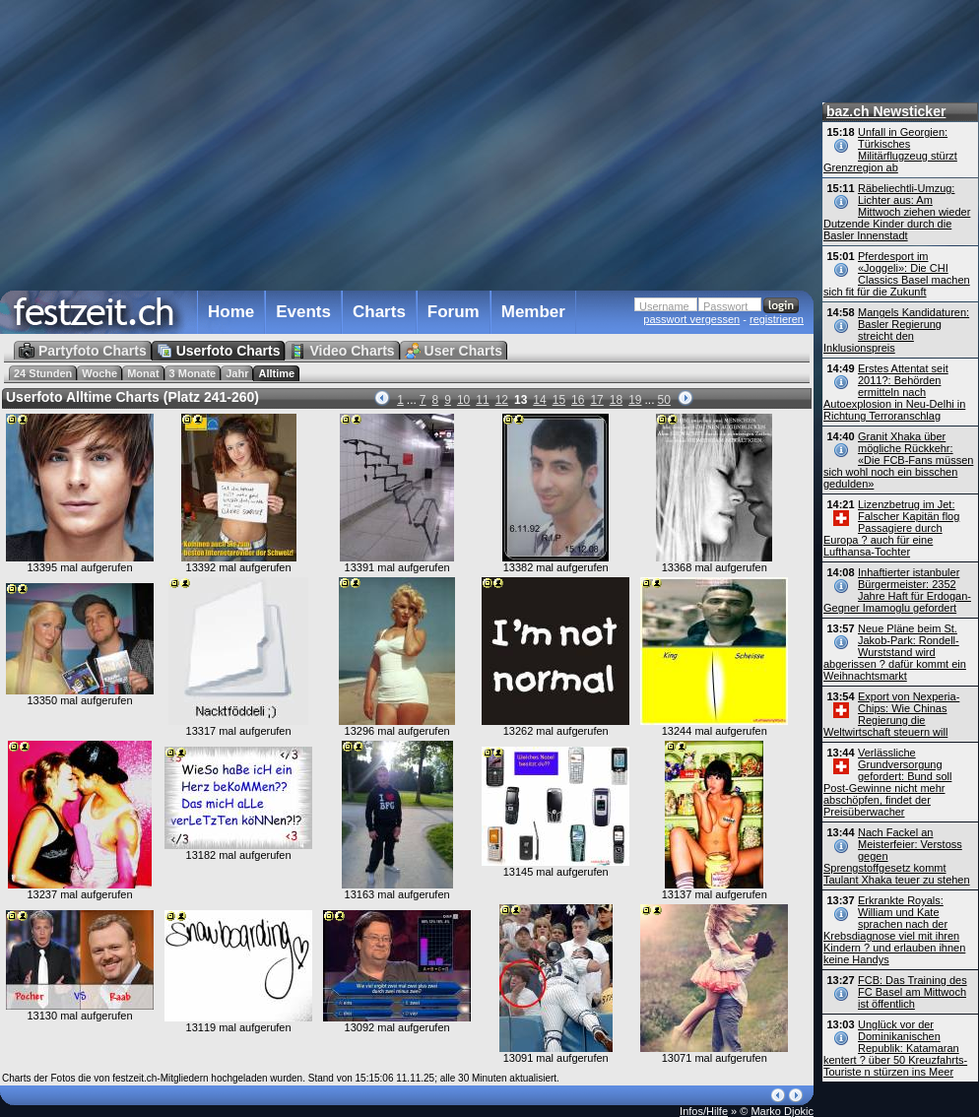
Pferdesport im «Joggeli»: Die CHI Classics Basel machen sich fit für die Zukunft (896, 273)
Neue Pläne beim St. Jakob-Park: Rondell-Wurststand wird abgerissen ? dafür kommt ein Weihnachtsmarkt (894, 652)
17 (596, 400)
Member (533, 311)
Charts (379, 311)
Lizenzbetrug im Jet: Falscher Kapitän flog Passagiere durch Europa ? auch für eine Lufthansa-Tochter (891, 528)
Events (303, 311)
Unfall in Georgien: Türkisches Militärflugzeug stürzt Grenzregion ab (890, 149)
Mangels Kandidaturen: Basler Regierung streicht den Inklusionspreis (896, 330)
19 (634, 400)
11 (482, 400)
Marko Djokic (782, 1111)
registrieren (777, 319)
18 (616, 400)
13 (520, 400)
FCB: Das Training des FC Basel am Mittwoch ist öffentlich (912, 992)
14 (539, 400)
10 (463, 400)
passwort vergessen (691, 319)
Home (231, 311)
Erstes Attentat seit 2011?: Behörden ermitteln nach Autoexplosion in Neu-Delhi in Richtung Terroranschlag (894, 392)
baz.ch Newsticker (886, 111)
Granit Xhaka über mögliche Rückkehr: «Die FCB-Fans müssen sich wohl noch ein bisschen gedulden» (898, 460)
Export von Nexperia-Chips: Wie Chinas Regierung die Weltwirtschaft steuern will (891, 714)
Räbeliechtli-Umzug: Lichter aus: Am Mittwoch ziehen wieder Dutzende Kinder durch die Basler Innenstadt (896, 211)
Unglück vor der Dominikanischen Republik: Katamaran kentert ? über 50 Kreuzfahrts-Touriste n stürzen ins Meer (895, 1048)
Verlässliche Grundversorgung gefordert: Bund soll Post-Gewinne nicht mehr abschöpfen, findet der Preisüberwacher (887, 782)
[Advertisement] (402, 142)
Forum (453, 311)
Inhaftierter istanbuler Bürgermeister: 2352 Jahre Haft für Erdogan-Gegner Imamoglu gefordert (897, 590)
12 (501, 400)
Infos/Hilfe (704, 1111)
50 (664, 400)
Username (664, 306)
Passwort (725, 306)
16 (577, 400)
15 (559, 400)
